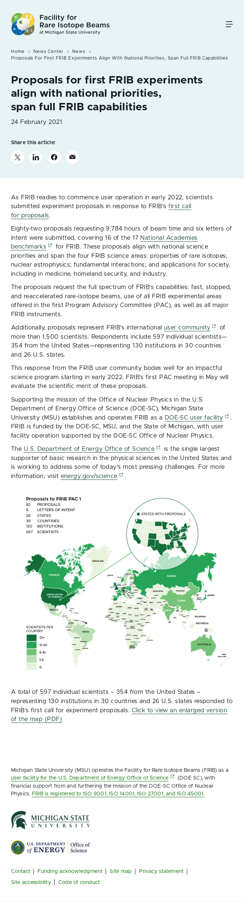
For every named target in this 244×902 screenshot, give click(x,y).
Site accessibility (31, 882)
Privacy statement (161, 871)
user (191, 328)
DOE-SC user (197, 418)
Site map (121, 871)
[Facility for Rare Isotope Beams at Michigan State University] (60, 24)
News (78, 51)
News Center (48, 51)
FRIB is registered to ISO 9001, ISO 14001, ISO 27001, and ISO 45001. (118, 793)
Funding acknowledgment (69, 871)
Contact (20, 871)
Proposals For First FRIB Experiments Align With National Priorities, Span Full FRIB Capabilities (119, 58)
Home (18, 51)
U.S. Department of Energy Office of (93, 449)
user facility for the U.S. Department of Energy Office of (93, 778)
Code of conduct (79, 882)
